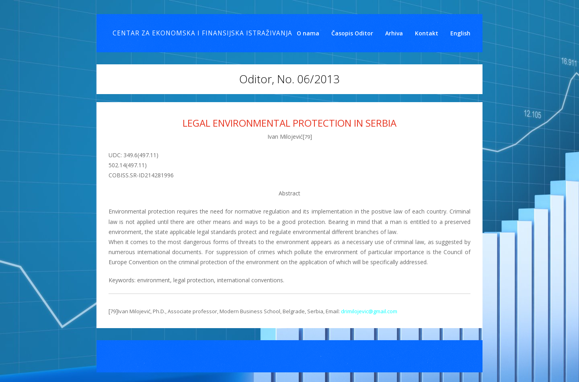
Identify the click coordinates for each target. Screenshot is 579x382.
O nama (308, 33)
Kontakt (426, 33)
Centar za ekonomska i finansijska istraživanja (202, 33)
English (460, 33)
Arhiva (394, 33)
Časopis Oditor (352, 33)
